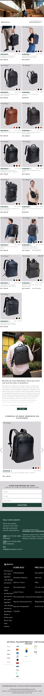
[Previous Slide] (1, 450)
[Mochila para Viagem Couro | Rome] (32, 158)
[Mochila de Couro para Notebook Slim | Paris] (32, 44)
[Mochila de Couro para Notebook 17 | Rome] (11, 44)
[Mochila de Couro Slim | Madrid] (11, 120)
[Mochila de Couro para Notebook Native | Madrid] (11, 158)
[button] (17, 51)
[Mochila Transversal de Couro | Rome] (32, 196)
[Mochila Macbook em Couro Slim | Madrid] (11, 82)
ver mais (22, 409)
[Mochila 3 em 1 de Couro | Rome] (11, 235)
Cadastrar (22, 505)
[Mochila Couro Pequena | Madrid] (32, 82)
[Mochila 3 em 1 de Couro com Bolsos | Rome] (32, 273)
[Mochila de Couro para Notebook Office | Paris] (11, 273)
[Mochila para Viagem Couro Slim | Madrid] (32, 120)
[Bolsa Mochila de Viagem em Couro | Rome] (11, 196)
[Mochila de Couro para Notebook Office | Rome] (11, 311)
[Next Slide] (42, 450)
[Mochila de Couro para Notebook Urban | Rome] (32, 235)
